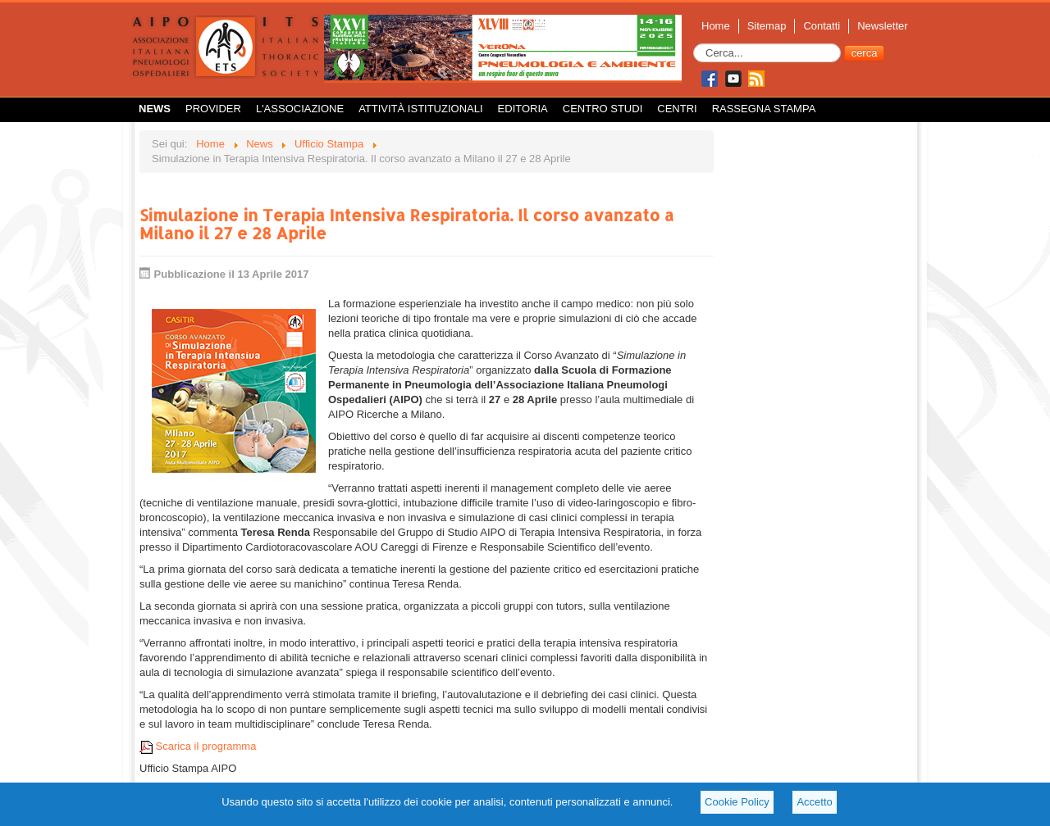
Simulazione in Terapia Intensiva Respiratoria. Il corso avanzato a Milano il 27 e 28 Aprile (406, 223)
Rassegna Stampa (764, 108)
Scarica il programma (197, 746)
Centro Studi (603, 108)
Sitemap (767, 26)
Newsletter (882, 26)
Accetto (814, 802)
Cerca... (693, 43)
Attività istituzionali (420, 108)
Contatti (821, 26)
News (155, 108)
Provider (213, 108)
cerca (864, 53)
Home (715, 26)
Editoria (523, 108)
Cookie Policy (737, 802)
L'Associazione (300, 108)
